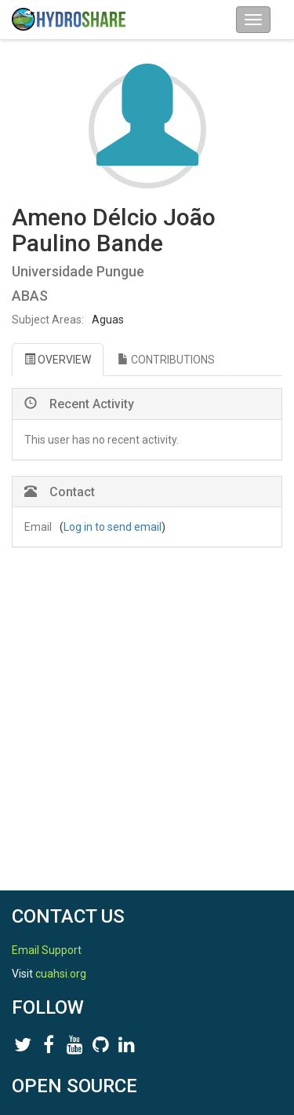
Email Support (47, 950)
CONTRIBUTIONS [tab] (166, 359)
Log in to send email (113, 527)
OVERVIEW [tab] (57, 359)
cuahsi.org (60, 973)
